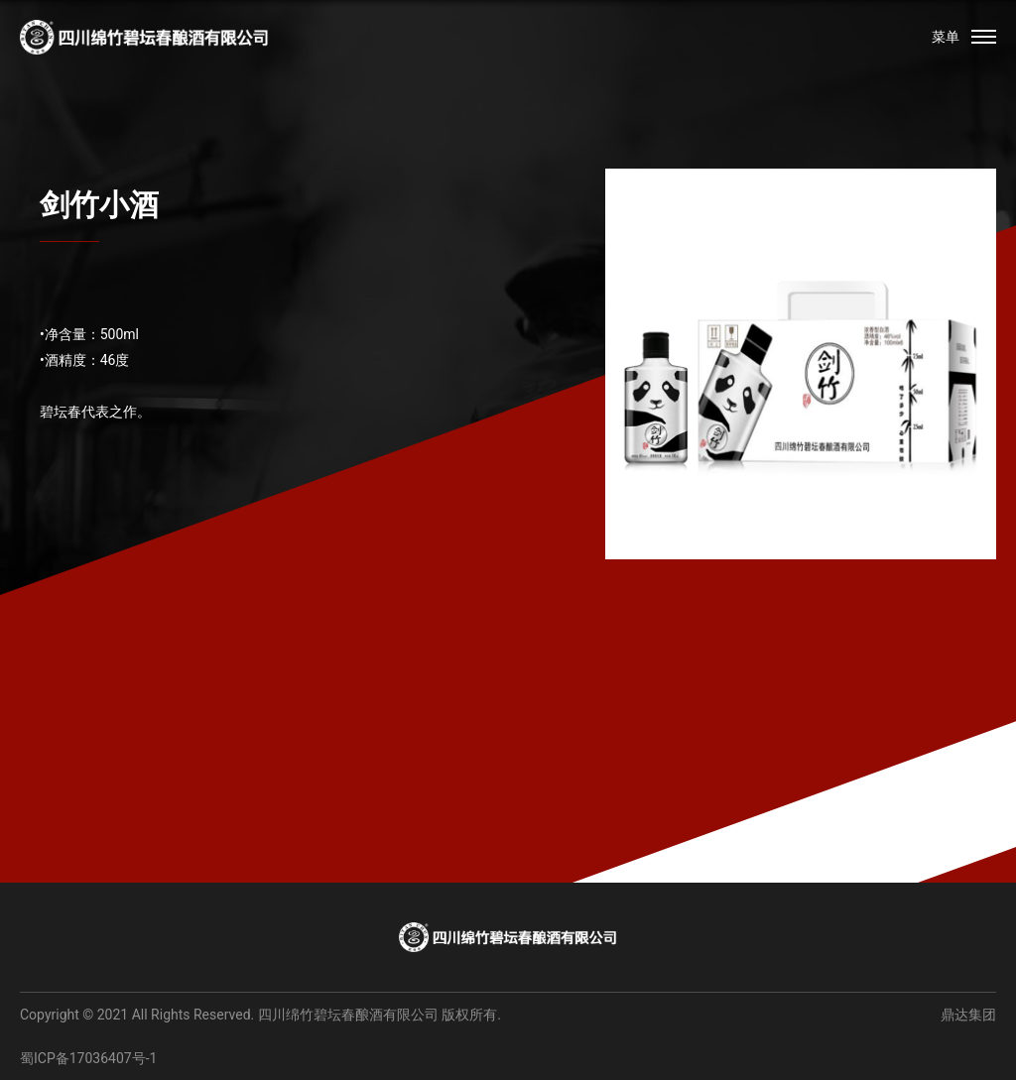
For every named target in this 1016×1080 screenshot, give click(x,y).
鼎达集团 (968, 1014)
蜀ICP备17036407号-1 (88, 1058)
